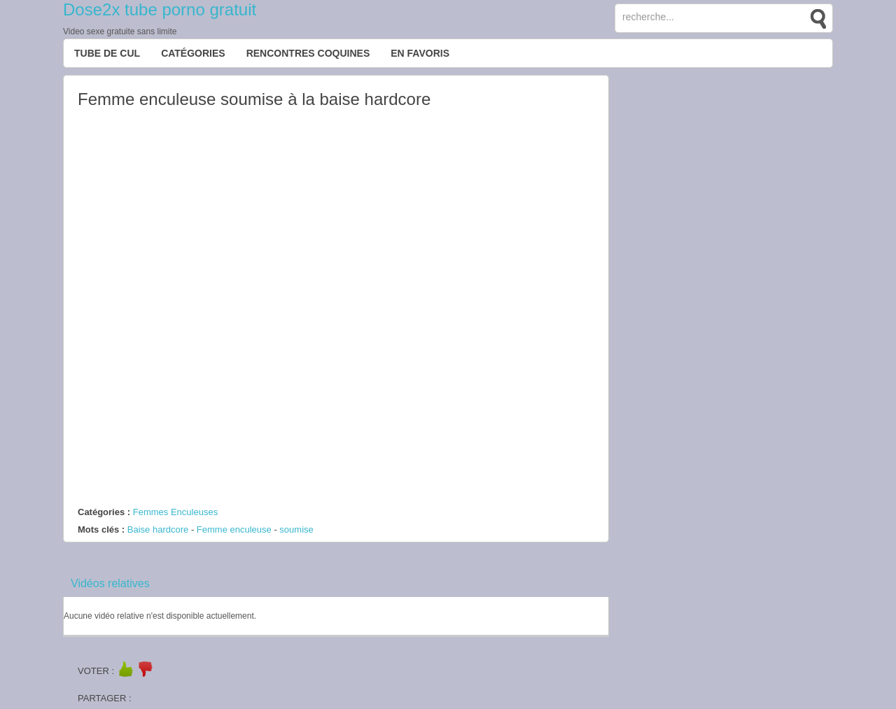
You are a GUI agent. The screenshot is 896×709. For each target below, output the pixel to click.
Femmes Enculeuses (175, 512)
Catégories (193, 53)
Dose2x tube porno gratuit (159, 9)
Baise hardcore (157, 529)
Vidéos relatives (110, 583)
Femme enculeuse (234, 529)
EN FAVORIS (420, 53)
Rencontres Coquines (308, 53)
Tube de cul (107, 53)
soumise (296, 529)
